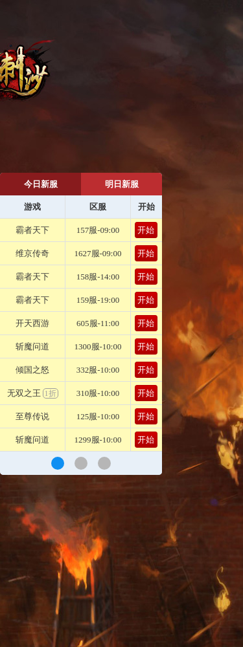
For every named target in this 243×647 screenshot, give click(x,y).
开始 (145, 230)
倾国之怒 (32, 370)
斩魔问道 (32, 346)
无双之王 (32, 393)
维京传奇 (32, 253)
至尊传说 (32, 416)
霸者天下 (32, 230)
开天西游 (32, 323)
